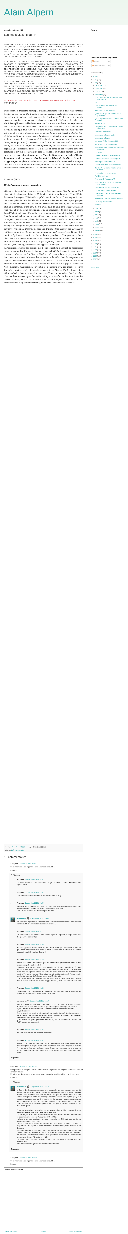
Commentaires (98, 66)
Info (96, 102)
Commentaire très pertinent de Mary (107, 187)
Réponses (16, 875)
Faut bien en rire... (101, 176)
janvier (97, 230)
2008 (95, 256)
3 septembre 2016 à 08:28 (34, 988)
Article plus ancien (75, 1232)
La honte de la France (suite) (105, 135)
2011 (95, 247)
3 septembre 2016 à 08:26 (34, 959)
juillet (97, 212)
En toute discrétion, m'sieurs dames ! (108, 165)
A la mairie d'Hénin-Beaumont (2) (106, 141)
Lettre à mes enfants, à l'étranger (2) (108, 155)
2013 (95, 240)
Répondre (13, 870)
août (97, 209)
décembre (99, 85)
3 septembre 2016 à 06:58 (34, 944)
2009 (95, 253)
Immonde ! (98, 205)
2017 (95, 80)
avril (96, 221)
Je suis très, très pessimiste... (105, 173)
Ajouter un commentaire (14, 1169)
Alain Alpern (29, 12)
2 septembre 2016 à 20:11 (34, 931)
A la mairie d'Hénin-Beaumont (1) (106, 144)
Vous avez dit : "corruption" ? (105, 179)
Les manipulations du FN (103, 202)
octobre (98, 91)
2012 (95, 244)
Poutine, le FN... (100, 124)
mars (97, 224)
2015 (95, 234)
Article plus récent (11, 1232)
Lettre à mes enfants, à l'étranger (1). (108, 159)
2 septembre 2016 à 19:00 (34, 903)
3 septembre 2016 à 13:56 (39, 1001)
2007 (95, 259)
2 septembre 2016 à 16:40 (28, 1158)
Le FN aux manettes (17, 850)
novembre (99, 88)
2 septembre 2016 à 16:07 (34, 879)
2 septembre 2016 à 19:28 (39, 918)
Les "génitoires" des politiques (105, 190)
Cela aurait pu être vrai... (103, 132)
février (97, 227)
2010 (95, 250)
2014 (95, 237)
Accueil (43, 1232)
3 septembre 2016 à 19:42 (34, 1029)
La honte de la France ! (103, 138)
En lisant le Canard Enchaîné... (106, 110)
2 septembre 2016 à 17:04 (39, 1087)
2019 (95, 76)
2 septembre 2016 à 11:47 (28, 864)
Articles (95, 61)
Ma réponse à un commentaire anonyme (109, 198)
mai (96, 218)
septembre (99, 95)
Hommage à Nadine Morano (105, 162)
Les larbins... (99, 152)
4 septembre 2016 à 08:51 (34, 1040)
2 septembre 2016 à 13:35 (28, 1066)
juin (96, 215)
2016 (95, 83)
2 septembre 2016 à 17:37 (34, 892)
